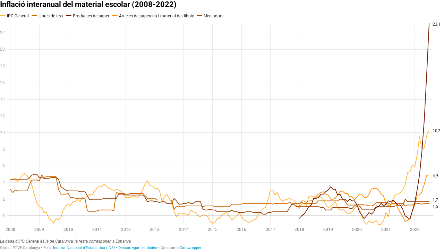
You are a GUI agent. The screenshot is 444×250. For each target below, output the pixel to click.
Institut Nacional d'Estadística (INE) (84, 247)
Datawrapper (191, 247)
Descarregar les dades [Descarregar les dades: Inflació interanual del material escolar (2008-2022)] (137, 247)
